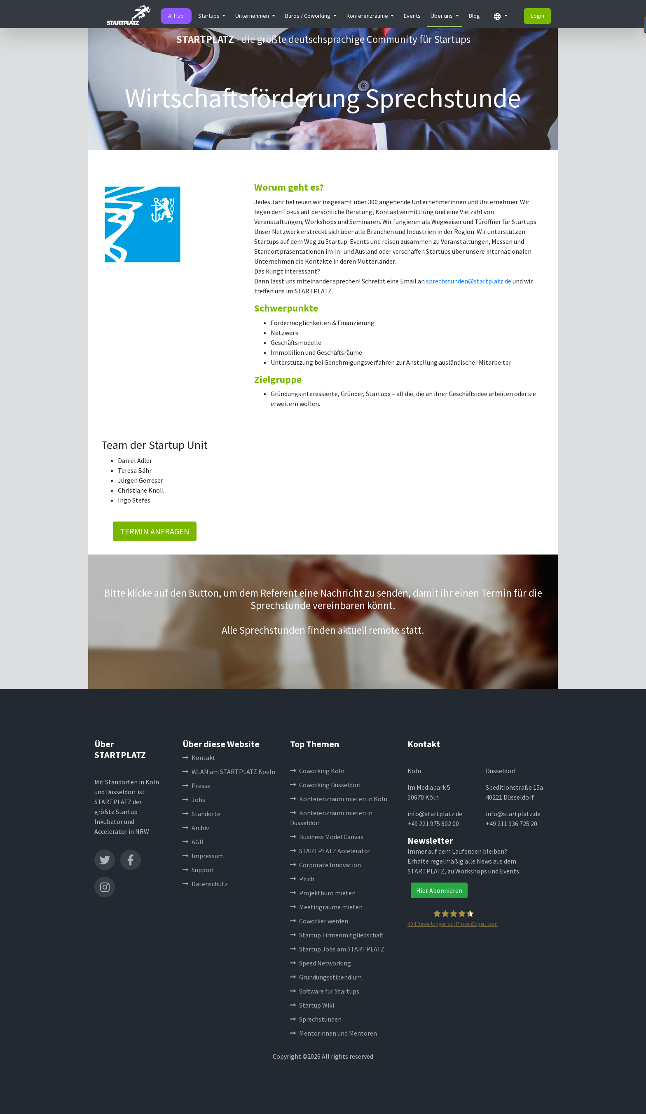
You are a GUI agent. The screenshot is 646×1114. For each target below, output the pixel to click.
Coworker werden (319, 921)
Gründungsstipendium (326, 977)
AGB (193, 842)
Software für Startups (324, 991)
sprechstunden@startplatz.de (468, 281)
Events (412, 15)
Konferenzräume (367, 15)
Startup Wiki (312, 1005)
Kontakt (199, 757)
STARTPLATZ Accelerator (330, 851)
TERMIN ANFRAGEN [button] (155, 531)
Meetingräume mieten (326, 907)
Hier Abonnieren (439, 890)
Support (199, 870)
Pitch (302, 879)
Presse (197, 785)
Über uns (442, 15)
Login (537, 15)
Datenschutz (205, 884)
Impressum (203, 856)
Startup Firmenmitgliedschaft (337, 935)
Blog (474, 15)
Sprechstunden (316, 1019)
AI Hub (176, 15)
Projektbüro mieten (323, 893)
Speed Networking (320, 963)
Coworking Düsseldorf (325, 785)
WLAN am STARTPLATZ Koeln (229, 771)
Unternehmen (252, 15)
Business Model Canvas (326, 837)
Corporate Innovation (325, 865)
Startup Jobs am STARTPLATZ (337, 949)
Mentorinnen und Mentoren (333, 1033)
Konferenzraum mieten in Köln (338, 799)
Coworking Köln (317, 771)
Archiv (196, 828)
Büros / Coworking (308, 15)
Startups (209, 15)
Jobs (194, 799)
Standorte (201, 814)
